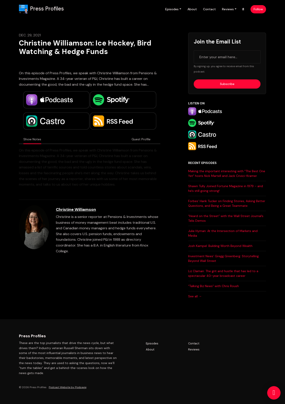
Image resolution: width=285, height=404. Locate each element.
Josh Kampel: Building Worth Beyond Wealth (220, 246)
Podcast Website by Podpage (67, 387)
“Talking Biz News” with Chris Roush (213, 286)
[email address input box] (227, 56)
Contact (209, 9)
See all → (195, 296)
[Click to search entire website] (243, 9)
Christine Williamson (76, 209)
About (192, 9)
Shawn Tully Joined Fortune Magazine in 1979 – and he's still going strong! (225, 188)
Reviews (228, 9)
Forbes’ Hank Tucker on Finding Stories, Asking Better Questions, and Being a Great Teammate (226, 203)
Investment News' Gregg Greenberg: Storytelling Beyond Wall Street (223, 258)
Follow (258, 9)
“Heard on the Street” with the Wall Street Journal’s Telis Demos (225, 218)
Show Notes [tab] (32, 139)
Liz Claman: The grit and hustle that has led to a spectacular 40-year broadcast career (223, 273)
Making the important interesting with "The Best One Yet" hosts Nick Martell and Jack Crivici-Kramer (226, 173)
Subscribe (227, 84)
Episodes (172, 9)
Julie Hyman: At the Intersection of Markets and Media (223, 233)
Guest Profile (141, 139)
